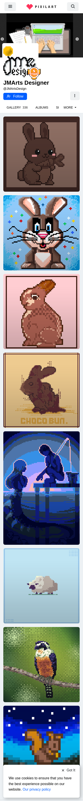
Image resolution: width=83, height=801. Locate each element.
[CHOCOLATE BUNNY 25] (41, 390)
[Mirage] (41, 487)
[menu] (10, 6)
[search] (73, 6)
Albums (41, 107)
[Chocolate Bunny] (41, 232)
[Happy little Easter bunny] (41, 154)
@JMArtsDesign (14, 88)
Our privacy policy (37, 789)
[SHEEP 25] (41, 585)
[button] (75, 96)
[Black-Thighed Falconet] (41, 664)
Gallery (17, 107)
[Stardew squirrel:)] (41, 743)
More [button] (69, 107)
